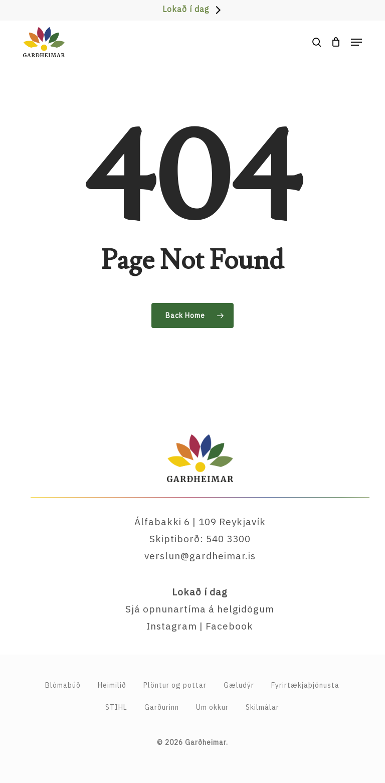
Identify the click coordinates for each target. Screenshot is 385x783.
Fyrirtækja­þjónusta (305, 685)
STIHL (116, 707)
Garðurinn (161, 707)
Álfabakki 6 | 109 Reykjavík (200, 522)
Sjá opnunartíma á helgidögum (199, 609)
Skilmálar (262, 707)
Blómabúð (63, 685)
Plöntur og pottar (175, 685)
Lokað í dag (186, 9)
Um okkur (212, 707)
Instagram (171, 626)
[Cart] (336, 42)
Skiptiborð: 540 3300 (200, 539)
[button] (356, 42)
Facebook (229, 626)
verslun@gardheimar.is (200, 556)
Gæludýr (239, 685)
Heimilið (112, 685)
